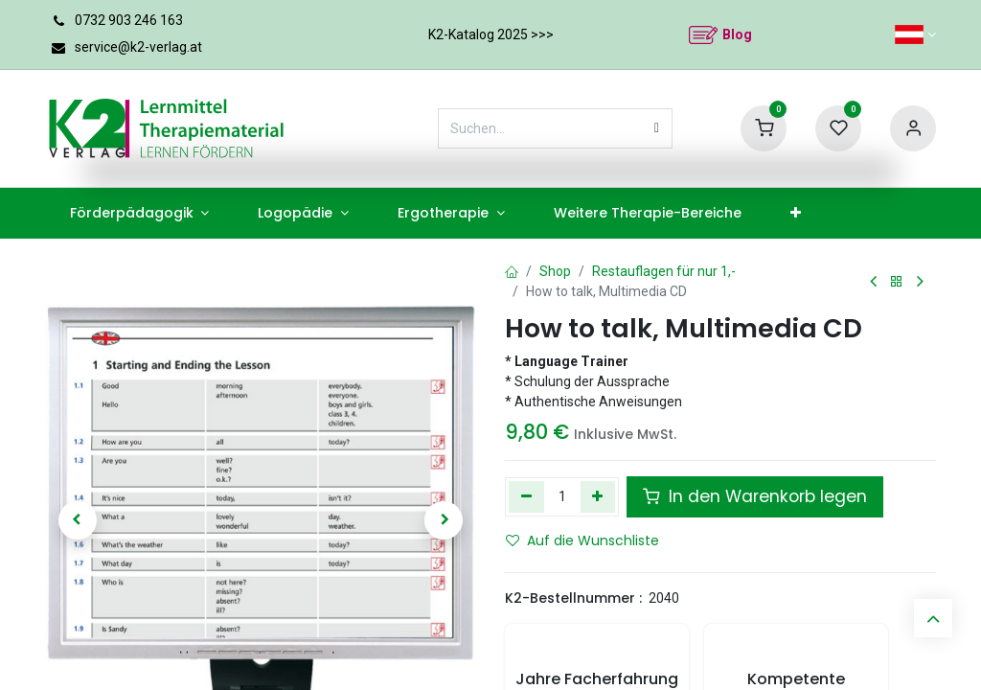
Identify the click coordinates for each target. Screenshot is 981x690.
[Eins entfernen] (526, 496)
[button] (77, 520)
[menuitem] (139, 213)
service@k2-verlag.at (138, 47)
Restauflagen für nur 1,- (664, 271)
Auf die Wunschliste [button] (582, 540)
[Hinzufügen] (598, 496)
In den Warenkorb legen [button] (755, 496)
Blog (737, 34)
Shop (555, 271)
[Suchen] (657, 128)
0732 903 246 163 (129, 20)
